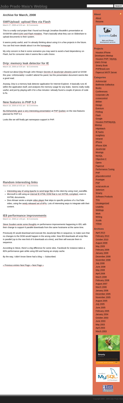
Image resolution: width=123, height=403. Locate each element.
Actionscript (101, 81)
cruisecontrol (102, 98)
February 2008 (102, 280)
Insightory (100, 135)
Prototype (100, 179)
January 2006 (102, 290)
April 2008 (100, 273)
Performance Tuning (105, 169)
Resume (99, 21)
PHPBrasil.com (103, 69)
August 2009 (101, 243)
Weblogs (100, 210)
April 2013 (100, 233)
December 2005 (103, 294)
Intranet (99, 139)
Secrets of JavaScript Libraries (58, 72)
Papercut (100, 166)
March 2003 (101, 331)
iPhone (99, 142)
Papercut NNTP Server (106, 72)
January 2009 (102, 253)
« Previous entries (11, 265)
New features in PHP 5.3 (19, 102)
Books (98, 88)
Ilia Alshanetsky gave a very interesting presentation (27, 111)
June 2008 (100, 267)
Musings (99, 152)
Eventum (100, 108)
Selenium (100, 190)
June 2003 (100, 321)
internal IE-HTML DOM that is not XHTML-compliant (54, 194)
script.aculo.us (102, 186)
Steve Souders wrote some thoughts (19, 224)
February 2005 (102, 311)
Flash (98, 115)
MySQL (99, 156)
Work (98, 213)
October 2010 (102, 239)
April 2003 (100, 328)
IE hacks (100, 132)
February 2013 (102, 236)
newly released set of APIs (34, 203)
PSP (98, 183)
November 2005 (103, 297)
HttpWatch (100, 128)
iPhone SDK (101, 145)
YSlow (99, 224)
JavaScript (100, 149)
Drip (21, 72)
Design (99, 105)
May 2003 (100, 324)
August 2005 (101, 301)
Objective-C (101, 159)
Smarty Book (102, 65)
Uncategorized (102, 203)
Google (99, 118)
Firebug (99, 112)
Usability (99, 207)
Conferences (102, 91)
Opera (98, 162)
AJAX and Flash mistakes (30, 34)
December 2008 (103, 256)
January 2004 (102, 314)
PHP (98, 173)
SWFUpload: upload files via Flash (27, 21)
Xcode (99, 220)
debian (99, 101)
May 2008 (100, 270)
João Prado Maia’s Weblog (23, 6)
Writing (99, 217)
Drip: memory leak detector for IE (26, 63)
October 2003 (102, 318)
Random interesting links (20, 182)
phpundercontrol (103, 176)
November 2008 (103, 260)
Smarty (99, 193)
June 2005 (100, 307)
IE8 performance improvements (24, 215)
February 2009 (102, 250)
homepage (45, 45)
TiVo (98, 200)
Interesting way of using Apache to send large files (30, 191)
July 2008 (100, 263)
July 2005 (100, 304)
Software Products (104, 196)
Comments (33, 25)
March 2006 (101, 287)
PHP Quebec (60, 111)
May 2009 (100, 246)
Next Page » (26, 265)
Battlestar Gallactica (105, 84)
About (98, 18)
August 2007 (101, 284)
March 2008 (101, 277)
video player (38, 200)
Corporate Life (102, 95)
